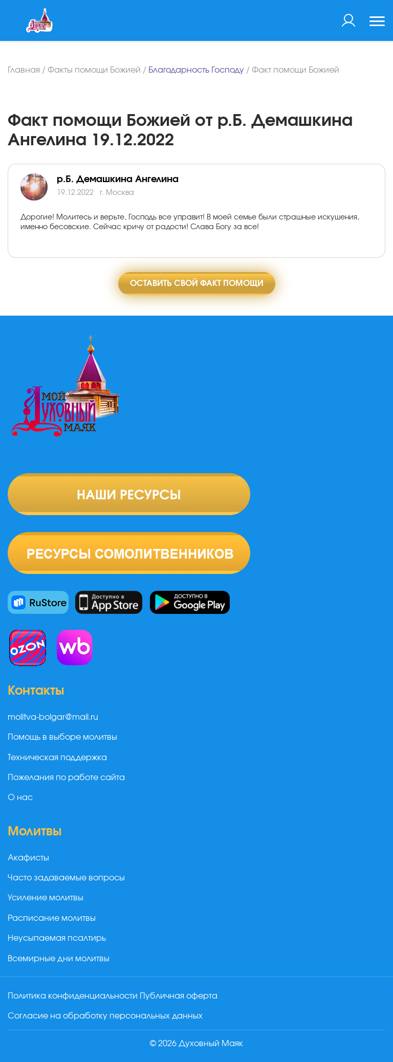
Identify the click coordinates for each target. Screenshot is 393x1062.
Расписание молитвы (52, 918)
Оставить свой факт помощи (197, 283)
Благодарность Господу (196, 70)
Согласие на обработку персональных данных (105, 1016)
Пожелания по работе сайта (66, 777)
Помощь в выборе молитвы (62, 737)
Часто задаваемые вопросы (66, 878)
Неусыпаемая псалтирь (57, 938)
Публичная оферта (178, 996)
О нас (20, 797)
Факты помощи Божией (94, 70)
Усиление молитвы (45, 898)
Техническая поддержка (57, 758)
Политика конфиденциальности (73, 996)
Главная (24, 70)
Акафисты (28, 858)
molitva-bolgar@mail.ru (53, 717)
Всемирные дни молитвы (59, 959)
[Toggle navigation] (377, 22)
